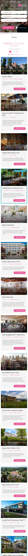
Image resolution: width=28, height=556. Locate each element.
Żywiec (12, 117)
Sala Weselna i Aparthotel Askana (12, 410)
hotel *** (5, 299)
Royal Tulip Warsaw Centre (10, 372)
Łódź (11, 155)
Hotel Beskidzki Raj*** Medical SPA (13, 335)
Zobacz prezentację (19, 88)
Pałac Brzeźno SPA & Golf (10, 485)
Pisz (10, 227)
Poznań (12, 522)
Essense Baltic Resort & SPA (11, 262)
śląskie (15, 117)
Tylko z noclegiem (14, 45)
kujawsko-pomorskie (17, 450)
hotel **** (6, 117)
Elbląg (13, 190)
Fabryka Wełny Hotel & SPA (11, 153)
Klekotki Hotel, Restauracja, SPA (12, 188)
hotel (5, 227)
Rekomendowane (7, 43)
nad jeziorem (6, 190)
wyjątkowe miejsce (7, 337)
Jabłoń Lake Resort (8, 225)
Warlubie (10, 450)
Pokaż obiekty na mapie (22, 27)
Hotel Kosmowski (7, 297)
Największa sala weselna (18, 43)
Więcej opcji (14, 24)
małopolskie (21, 337)
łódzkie (14, 155)
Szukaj (8, 27)
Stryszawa (16, 337)
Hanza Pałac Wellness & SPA (11, 448)
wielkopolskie (17, 299)
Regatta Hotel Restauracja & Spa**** (14, 520)
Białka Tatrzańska (12, 412)
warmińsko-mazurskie (19, 190)
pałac (5, 450)
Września (12, 299)
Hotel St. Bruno (7, 76)
